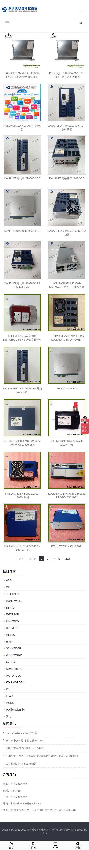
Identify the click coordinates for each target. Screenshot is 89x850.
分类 (56, 845)
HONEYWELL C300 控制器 (21, 732)
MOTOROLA (13, 675)
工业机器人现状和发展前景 (21, 763)
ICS (8, 689)
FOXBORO (12, 621)
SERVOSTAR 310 (66, 388)
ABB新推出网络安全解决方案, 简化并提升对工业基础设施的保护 (42, 755)
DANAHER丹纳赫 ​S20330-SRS (22, 230)
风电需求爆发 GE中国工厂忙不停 (24, 748)
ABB (8, 580)
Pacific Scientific (15, 709)
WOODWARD (14, 655)
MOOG (10, 702)
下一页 (56, 558)
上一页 (32, 558)
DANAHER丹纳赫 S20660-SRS (22, 178)
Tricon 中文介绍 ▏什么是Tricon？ (25, 740)
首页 (21, 558)
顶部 (78, 845)
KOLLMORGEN (15, 682)
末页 (67, 558)
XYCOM (10, 662)
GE (8, 587)
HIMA (9, 641)
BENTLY (11, 607)
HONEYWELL (14, 600)
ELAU (9, 696)
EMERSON (12, 614)
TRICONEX (12, 594)
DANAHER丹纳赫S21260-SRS (66, 178)
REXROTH (12, 628)
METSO (10, 634)
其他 (8, 716)
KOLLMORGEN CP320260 (66, 546)
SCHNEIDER (13, 648)
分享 (11, 845)
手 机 (33, 845)
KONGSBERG (14, 668)
